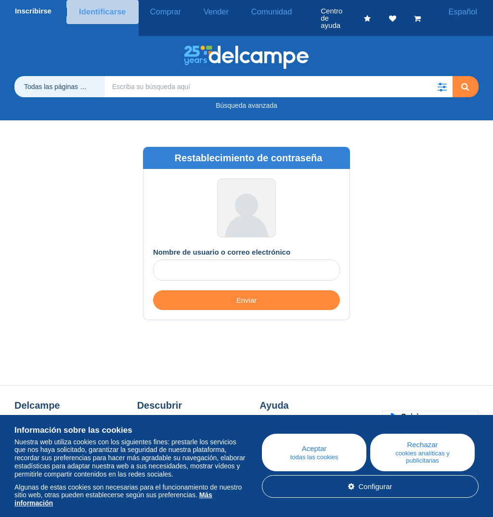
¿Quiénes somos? (43, 406)
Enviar (246, 286)
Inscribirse (33, 11)
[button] (442, 72)
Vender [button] (200, 11)
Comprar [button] (158, 11)
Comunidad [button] (247, 11)
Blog (149, 406)
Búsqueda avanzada (246, 91)
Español (468, 11)
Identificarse (100, 11)
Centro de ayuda (286, 406)
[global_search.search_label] (279, 72)
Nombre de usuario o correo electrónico (221, 237)
